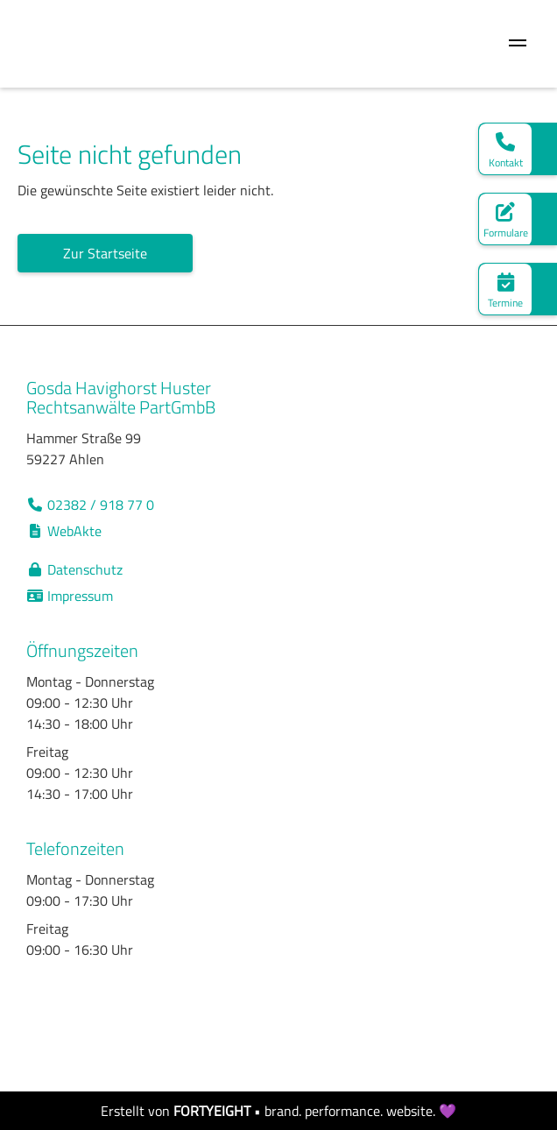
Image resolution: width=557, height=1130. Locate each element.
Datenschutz (74, 569)
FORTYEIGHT (211, 1110)
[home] (22, 44)
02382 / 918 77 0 (90, 504)
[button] (517, 44)
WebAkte (64, 530)
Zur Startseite (105, 253)
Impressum (69, 595)
